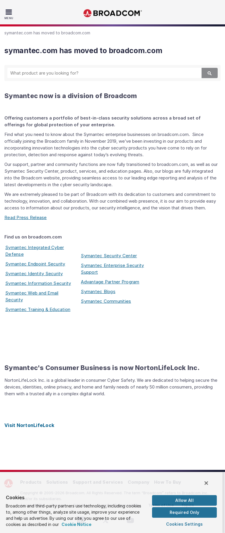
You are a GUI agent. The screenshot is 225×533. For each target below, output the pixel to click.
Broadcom (112, 13)
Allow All (184, 500)
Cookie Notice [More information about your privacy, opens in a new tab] (76, 524)
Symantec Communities (106, 301)
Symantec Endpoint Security (35, 264)
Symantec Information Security (38, 283)
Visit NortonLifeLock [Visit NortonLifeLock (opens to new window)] (29, 425)
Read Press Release (25, 217)
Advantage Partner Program (110, 282)
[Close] (206, 483)
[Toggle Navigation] (9, 14)
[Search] (210, 73)
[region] (111, 502)
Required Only (185, 512)
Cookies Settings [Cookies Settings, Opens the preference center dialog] (184, 524)
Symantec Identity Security (34, 273)
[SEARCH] (99, 73)
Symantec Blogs (98, 291)
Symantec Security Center (109, 255)
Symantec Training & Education (37, 309)
